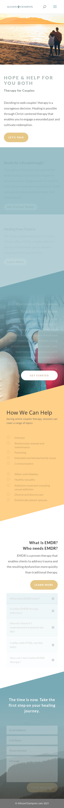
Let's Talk (16, 137)
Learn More (44, 584)
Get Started (39, 375)
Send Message (42, 789)
